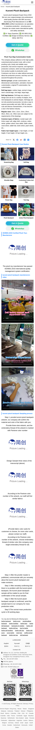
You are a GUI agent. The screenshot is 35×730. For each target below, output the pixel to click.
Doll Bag (26, 162)
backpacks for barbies (17, 626)
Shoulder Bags (8, 180)
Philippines (30, 711)
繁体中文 (27, 646)
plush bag (19, 633)
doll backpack (24, 635)
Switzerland (16, 725)
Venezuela (24, 725)
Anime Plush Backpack (26, 218)
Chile (18, 713)
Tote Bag (26, 200)
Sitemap (25, 703)
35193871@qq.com (13, 666)
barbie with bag (19, 630)
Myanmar (3, 718)
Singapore (31, 708)
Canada (31, 713)
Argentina (19, 720)
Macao (19, 708)
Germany (11, 722)
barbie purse (16, 621)
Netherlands (11, 718)
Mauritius (31, 715)
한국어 (6, 646)
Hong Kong (13, 708)
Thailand (16, 711)
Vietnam (23, 711)
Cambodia (19, 715)
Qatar (26, 718)
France (13, 715)
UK (27, 713)
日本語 (28, 643)
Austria (25, 720)
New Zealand (20, 718)
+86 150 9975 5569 (12, 659)
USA (23, 713)
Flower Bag (8, 200)
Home (2, 6)
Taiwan (25, 708)
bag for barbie (24, 628)
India (8, 715)
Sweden (9, 725)
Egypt (25, 715)
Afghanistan (11, 720)
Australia (3, 715)
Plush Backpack (9, 218)
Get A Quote (17, 45)
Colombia (13, 713)
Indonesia (10, 711)
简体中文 (17, 646)
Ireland (17, 722)
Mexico (7, 713)
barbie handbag (13, 623)
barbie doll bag (13, 628)
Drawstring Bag (9, 162)
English (6, 643)
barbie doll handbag (7, 630)
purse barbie (10, 633)
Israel (21, 722)
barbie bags (23, 623)
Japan (26, 722)
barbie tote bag (13, 635)
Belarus (31, 720)
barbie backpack (6, 621)
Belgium (4, 722)
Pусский (17, 643)
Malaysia (3, 711)
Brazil (2, 713)
